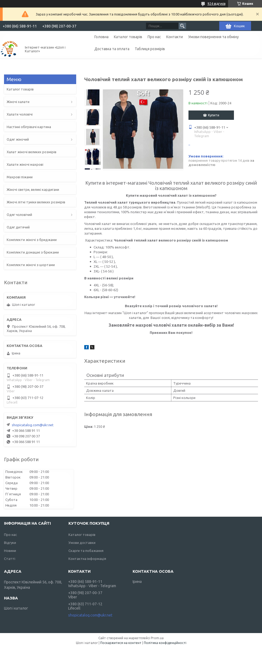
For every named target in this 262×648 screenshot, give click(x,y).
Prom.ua (157, 638)
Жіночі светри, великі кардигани (33, 189)
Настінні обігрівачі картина (29, 127)
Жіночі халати (18, 102)
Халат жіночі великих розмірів (31, 152)
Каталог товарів (128, 37)
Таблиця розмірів (150, 49)
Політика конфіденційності (165, 643)
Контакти (174, 37)
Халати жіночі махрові (25, 164)
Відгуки (10, 542)
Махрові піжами (20, 177)
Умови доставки (81, 542)
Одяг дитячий (18, 227)
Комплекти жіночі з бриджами (32, 240)
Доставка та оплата (111, 49)
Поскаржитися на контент (120, 643)
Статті (9, 558)
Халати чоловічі (20, 114)
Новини (10, 550)
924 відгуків (216, 3)
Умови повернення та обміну (213, 37)
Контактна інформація (87, 558)
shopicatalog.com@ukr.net (32, 425)
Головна (101, 37)
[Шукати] (182, 26)
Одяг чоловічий (19, 214)
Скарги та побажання (85, 550)
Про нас (154, 37)
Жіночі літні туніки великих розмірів (36, 202)
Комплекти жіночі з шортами (31, 265)
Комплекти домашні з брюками (33, 252)
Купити (213, 115)
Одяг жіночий (18, 139)
